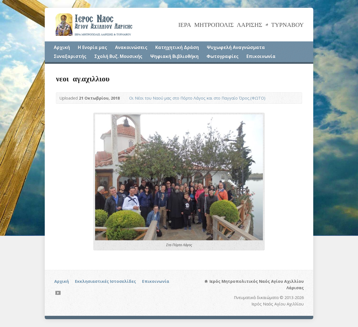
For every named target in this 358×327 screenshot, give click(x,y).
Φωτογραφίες (222, 56)
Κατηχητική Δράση (177, 47)
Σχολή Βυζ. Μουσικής (118, 56)
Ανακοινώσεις (131, 47)
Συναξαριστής (70, 56)
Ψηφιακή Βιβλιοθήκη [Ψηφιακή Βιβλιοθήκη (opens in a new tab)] (174, 56)
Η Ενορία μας (92, 47)
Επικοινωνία (260, 56)
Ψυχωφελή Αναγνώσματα (236, 47)
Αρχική (62, 47)
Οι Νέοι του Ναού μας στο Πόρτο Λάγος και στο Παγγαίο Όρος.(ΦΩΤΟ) (197, 98)
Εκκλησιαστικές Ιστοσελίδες (105, 281)
